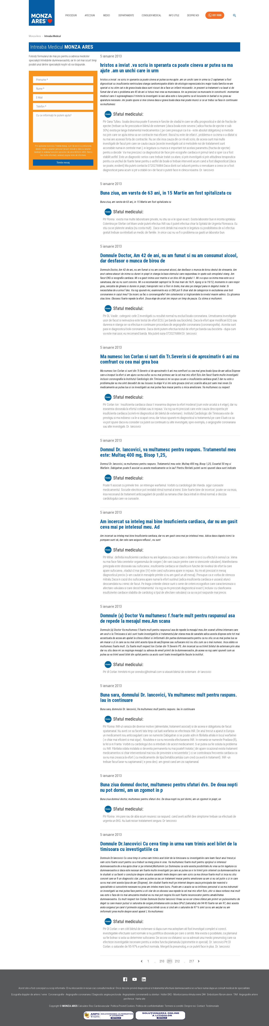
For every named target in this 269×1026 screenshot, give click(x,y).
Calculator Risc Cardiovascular (94, 1005)
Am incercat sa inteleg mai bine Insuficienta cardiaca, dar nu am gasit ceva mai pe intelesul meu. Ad (168, 524)
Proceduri (71, 15)
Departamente (126, 15)
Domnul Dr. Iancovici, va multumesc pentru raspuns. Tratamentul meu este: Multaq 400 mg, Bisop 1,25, (168, 452)
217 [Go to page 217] (191, 961)
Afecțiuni (90, 15)
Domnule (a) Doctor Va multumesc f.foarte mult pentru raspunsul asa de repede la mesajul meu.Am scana (167, 618)
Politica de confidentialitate (150, 1005)
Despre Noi (193, 15)
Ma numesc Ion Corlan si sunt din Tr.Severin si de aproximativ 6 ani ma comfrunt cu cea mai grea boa (169, 359)
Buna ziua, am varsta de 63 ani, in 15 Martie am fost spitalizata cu (165, 193)
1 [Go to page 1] (148, 961)
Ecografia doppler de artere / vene (29, 994)
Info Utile (174, 15)
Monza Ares (35, 36)
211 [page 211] (169, 961)
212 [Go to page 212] (177, 961)
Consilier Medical (151, 15)
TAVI (235, 994)
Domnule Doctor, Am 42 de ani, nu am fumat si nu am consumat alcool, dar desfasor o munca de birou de (169, 258)
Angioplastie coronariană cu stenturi (140, 994)
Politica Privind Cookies (123, 1005)
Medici (106, 15)
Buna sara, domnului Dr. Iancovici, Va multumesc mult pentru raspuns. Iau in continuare (168, 697)
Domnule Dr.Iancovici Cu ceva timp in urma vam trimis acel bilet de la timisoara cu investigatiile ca (168, 846)
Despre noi (190, 1005)
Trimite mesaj (63, 162)
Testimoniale (212, 1005)
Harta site (140, 998)
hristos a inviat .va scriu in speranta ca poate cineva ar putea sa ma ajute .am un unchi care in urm (166, 67)
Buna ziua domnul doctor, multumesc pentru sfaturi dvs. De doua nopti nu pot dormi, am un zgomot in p (169, 787)
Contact (201, 1005)
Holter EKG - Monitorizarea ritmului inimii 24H (183, 994)
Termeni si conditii (174, 1005)
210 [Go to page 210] (162, 961)
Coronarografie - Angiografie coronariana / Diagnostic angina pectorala (84, 994)
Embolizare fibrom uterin (219, 994)
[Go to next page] (198, 961)
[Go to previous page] (141, 961)
